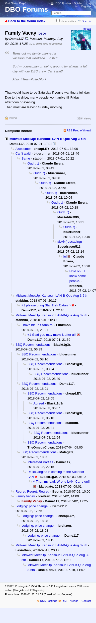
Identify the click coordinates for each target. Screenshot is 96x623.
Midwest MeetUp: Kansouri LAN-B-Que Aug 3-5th (47, 139)
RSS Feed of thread (79, 130)
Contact (86, 600)
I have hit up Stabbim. (37, 325)
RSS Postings (48, 600)
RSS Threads (70, 600)
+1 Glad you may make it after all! (51, 335)
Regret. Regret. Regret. (32, 491)
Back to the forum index (26, 21)
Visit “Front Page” (15, 3)
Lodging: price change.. (32, 506)
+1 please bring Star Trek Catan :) (46, 305)
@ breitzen (55, 43)
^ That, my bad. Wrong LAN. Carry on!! (61, 481)
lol (65, 256)
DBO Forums (26, 9)
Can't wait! (23, 153)
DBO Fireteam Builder (69, 3)
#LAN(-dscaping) (69, 241)
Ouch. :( (33, 163)
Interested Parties (40, 462)
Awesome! (23, 149)
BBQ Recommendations (33, 344)
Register (86, 6)
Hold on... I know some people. (77, 276)
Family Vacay (25, 496)
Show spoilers (68, 21)
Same (25, 158)
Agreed (38, 403)
